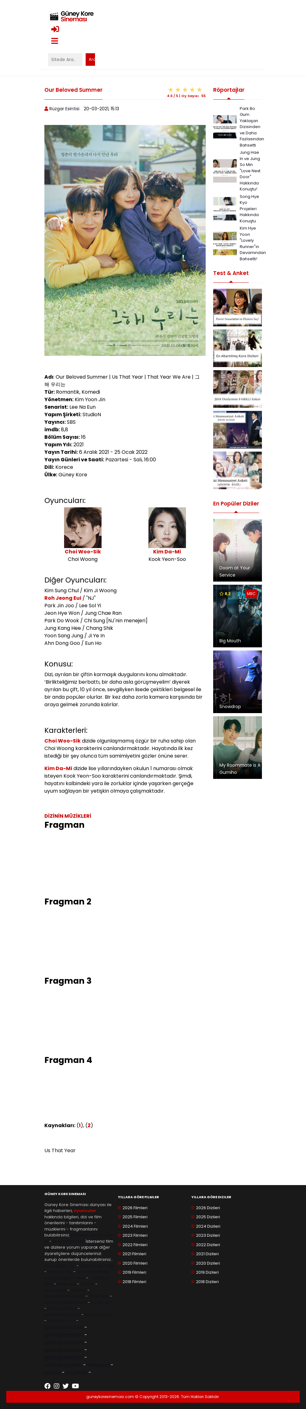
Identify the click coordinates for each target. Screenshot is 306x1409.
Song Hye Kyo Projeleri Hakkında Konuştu (249, 209)
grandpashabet (63, 1327)
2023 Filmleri (135, 1235)
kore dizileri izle (59, 1266)
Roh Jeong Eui (62, 598)
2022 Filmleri (135, 1245)
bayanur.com (61, 1321)
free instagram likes (64, 1278)
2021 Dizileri (207, 1254)
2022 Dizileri (208, 1245)
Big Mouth (230, 641)
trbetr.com (102, 1302)
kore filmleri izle (68, 1241)
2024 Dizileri (208, 1226)
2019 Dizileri (207, 1272)
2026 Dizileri (208, 1208)
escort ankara (62, 1308)
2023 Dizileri (208, 1235)
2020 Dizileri (208, 1263)
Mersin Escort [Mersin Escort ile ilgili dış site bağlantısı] (98, 1315)
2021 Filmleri (134, 1254)
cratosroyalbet (63, 1365)
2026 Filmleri (135, 1208)
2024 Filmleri (135, 1226)
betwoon (98, 1365)
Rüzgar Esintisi (64, 109)
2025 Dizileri (208, 1217)
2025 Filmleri (135, 1217)
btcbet (87, 1284)
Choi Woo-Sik (83, 551)
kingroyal (67, 1284)
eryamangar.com (62, 1315)
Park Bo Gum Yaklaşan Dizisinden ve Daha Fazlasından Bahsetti (252, 127)
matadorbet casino (64, 1296)
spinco (52, 1372)
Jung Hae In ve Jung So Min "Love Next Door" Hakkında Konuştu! (250, 170)
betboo (78, 1290)
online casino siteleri (65, 1302)
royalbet (76, 1372)
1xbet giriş (99, 1296)
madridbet (55, 1290)
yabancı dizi (60, 1272)
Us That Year (60, 1150)
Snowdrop (230, 706)
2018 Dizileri (207, 1282)
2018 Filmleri (134, 1282)
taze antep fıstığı (97, 1266)
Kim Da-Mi (167, 551)
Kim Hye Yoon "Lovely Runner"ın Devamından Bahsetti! (253, 243)
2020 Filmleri (135, 1263)
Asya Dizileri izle (93, 1272)
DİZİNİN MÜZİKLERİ (67, 816)
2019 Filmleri (134, 1272)
